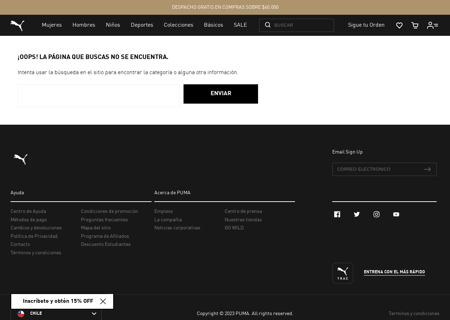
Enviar (221, 94)
